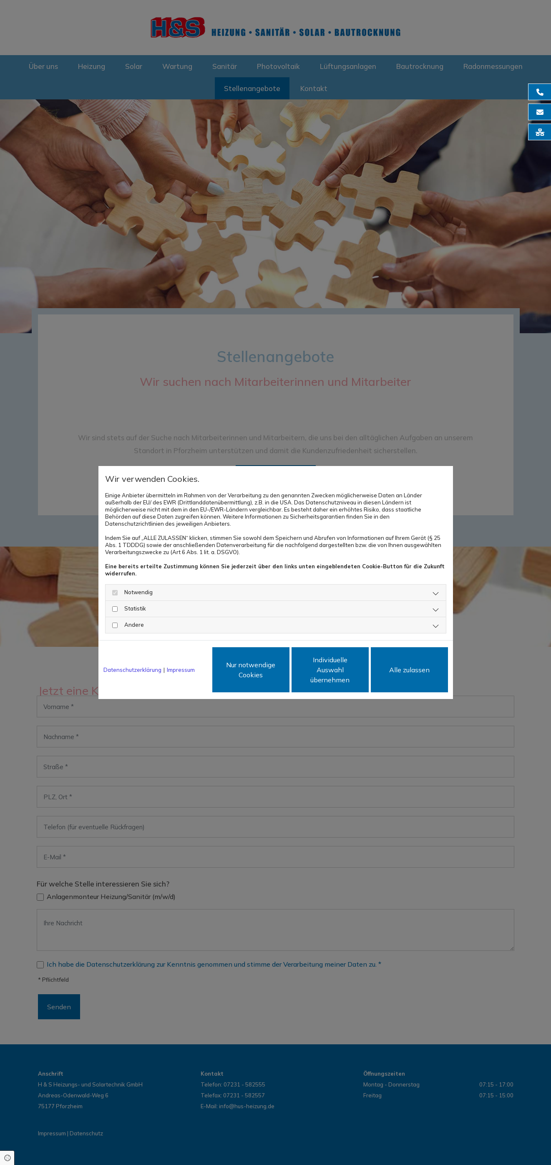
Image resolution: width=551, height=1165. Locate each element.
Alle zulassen (409, 670)
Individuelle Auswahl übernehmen (330, 670)
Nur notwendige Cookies (250, 670)
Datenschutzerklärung (132, 669)
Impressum (181, 669)
